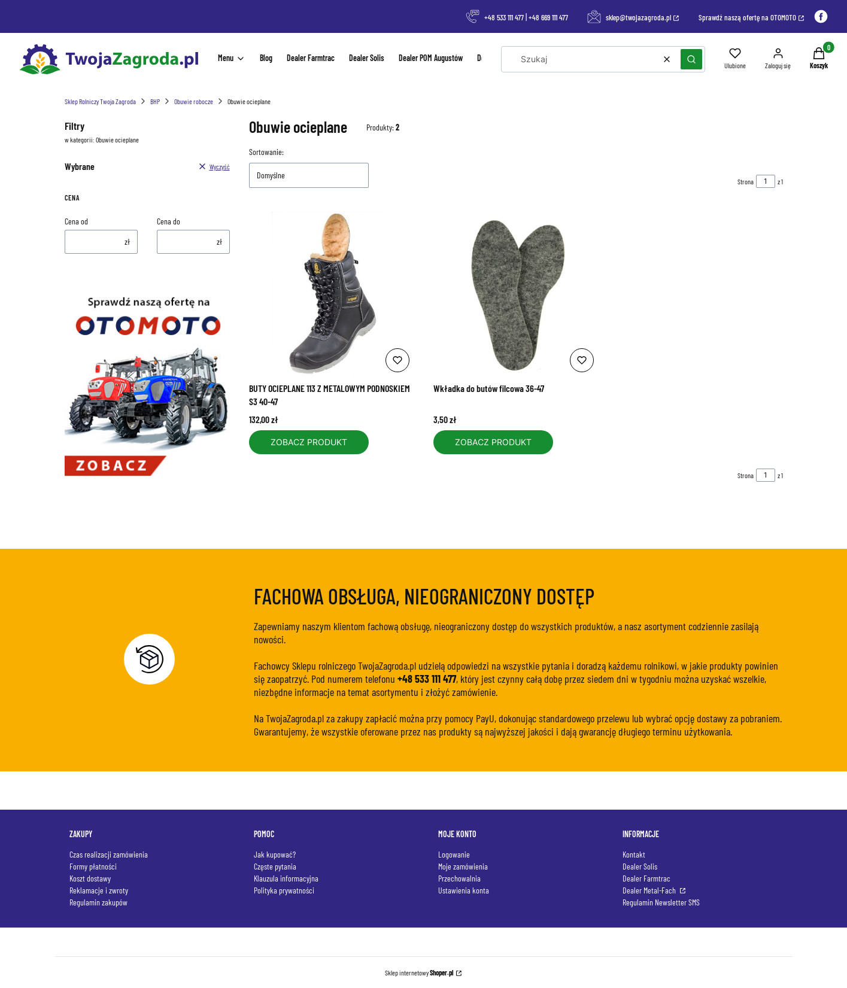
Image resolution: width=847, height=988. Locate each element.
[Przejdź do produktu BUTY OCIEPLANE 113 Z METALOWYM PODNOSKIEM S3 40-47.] (331, 294)
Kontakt (634, 854)
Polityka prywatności (284, 890)
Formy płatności (93, 866)
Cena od (76, 221)
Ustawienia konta (463, 890)
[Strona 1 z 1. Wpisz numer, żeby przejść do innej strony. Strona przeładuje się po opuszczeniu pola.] (765, 181)
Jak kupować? (275, 854)
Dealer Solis (640, 866)
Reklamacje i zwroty (98, 890)
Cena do (168, 221)
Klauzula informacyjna (286, 878)
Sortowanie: (266, 152)
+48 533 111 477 (504, 17)
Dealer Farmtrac (646, 878)
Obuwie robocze (193, 101)
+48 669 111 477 (548, 17)
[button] (691, 59)
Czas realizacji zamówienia (108, 854)
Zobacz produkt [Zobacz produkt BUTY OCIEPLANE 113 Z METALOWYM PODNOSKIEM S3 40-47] (309, 442)
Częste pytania (275, 866)
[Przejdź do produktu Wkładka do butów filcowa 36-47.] (516, 294)
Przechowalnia (459, 878)
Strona (745, 181)
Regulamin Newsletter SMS (661, 902)
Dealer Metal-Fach (650, 890)
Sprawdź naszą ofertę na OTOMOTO (747, 17)
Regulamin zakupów (98, 902)
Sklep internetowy (419, 972)
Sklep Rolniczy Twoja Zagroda (100, 101)
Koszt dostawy (90, 878)
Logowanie (454, 854)
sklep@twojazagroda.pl (638, 17)
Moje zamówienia (463, 866)
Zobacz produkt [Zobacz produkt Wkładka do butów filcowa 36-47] (493, 442)
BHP (155, 101)
